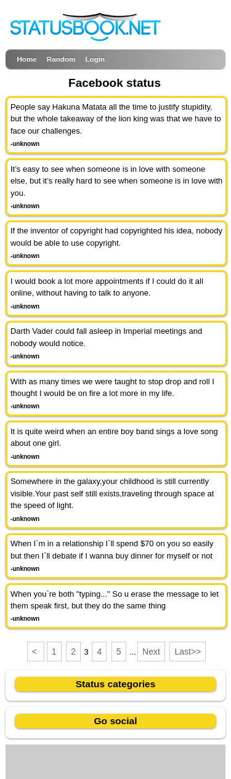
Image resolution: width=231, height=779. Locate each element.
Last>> (187, 651)
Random (61, 59)
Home (26, 59)
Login (95, 59)
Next (151, 651)
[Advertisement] (115, 760)
